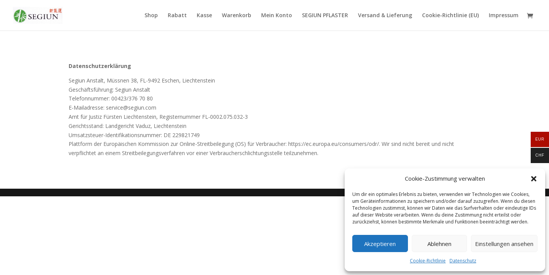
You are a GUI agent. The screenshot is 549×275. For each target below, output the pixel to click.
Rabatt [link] (177, 16)
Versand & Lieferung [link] (385, 16)
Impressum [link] (503, 16)
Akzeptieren (380, 243)
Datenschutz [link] (462, 260)
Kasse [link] (204, 16)
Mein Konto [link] (276, 16)
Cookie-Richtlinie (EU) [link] (450, 16)
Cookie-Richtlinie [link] (428, 260)
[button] (534, 179)
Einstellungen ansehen (504, 243)
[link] (38, 14)
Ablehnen (439, 243)
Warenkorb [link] (236, 16)
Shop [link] (151, 16)
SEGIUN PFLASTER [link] (325, 16)
